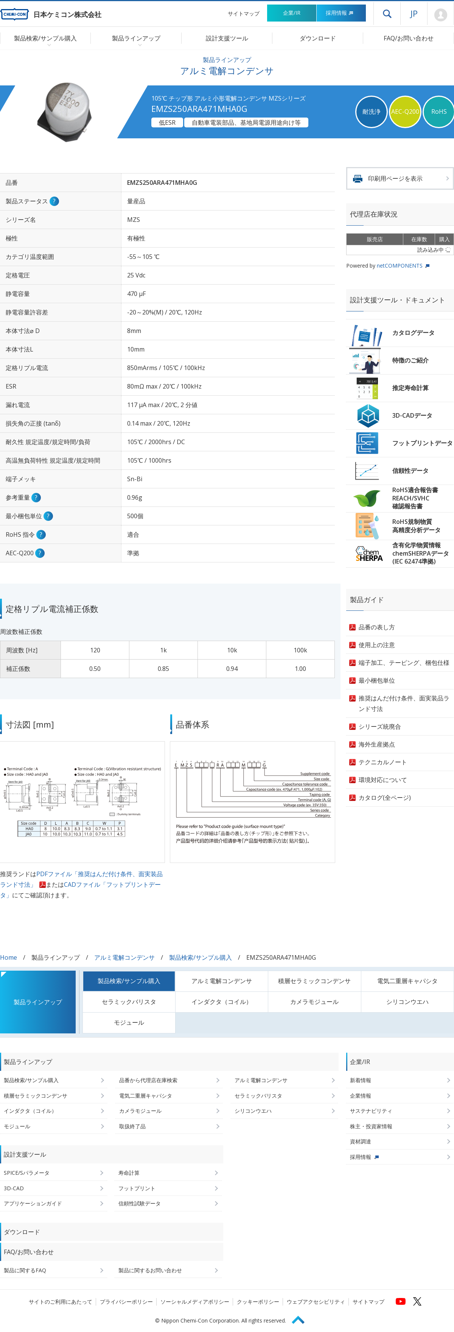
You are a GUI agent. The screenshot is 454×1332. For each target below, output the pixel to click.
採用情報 (339, 12)
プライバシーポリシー (126, 1301)
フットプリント (136, 1188)
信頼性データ (410, 470)
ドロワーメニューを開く (387, 13)
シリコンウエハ (407, 1001)
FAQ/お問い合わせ (409, 38)
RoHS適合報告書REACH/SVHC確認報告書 (415, 498)
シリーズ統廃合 (380, 726)
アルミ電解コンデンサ (124, 957)
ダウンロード (318, 38)
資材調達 (360, 1141)
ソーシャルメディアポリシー (194, 1301)
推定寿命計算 (410, 388)
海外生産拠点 (377, 744)
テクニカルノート (383, 762)
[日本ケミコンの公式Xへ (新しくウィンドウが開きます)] (417, 1301)
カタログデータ (413, 332)
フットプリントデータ (422, 443)
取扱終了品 (132, 1126)
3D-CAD (14, 1188)
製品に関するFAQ (25, 1270)
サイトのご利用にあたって (60, 1301)
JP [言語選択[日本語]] (414, 13)
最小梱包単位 (377, 680)
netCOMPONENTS (400, 265)
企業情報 (360, 1095)
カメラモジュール (314, 1001)
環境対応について (383, 780)
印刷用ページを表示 (395, 178)
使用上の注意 (377, 645)
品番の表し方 (377, 627)
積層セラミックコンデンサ (314, 981)
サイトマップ (244, 13)
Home (8, 957)
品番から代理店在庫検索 (148, 1080)
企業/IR (291, 12)
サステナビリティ (371, 1110)
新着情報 (360, 1080)
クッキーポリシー (258, 1301)
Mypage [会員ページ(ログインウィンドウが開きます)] (441, 15)
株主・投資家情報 (371, 1126)
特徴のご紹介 (410, 360)
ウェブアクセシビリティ (316, 1301)
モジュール (129, 1022)
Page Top (302, 1318)
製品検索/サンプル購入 (200, 957)
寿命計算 (129, 1172)
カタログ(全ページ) (385, 797)
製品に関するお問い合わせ (150, 1270)
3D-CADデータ (412, 415)
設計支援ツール (227, 38)
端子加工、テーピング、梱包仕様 (404, 662)
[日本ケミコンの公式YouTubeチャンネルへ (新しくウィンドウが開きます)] (401, 1301)
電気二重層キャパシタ (407, 981)
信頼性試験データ (139, 1203)
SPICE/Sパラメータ (27, 1172)
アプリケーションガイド (33, 1203)
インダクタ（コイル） (221, 1001)
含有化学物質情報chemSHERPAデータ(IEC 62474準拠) (420, 553)
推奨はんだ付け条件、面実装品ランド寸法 (404, 703)
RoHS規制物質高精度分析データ (416, 525)
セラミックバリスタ (129, 1001)
